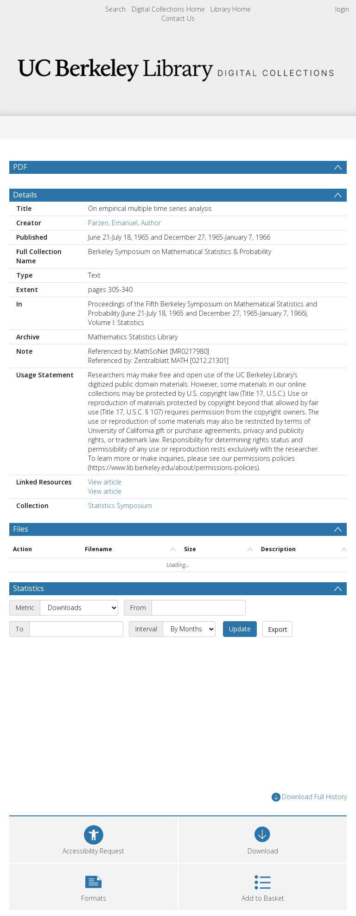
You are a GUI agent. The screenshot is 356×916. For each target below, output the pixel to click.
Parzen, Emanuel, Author (124, 222)
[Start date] (199, 608)
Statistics (28, 588)
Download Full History (309, 797)
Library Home (230, 9)
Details (25, 195)
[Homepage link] (177, 67)
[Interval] (189, 629)
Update (240, 628)
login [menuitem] (342, 9)
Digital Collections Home (168, 9)
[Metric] (79, 608)
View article (104, 481)
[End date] (76, 629)
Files (20, 529)
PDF (20, 167)
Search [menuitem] (115, 9)
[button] (93, 886)
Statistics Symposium (120, 505)
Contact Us (178, 18)
